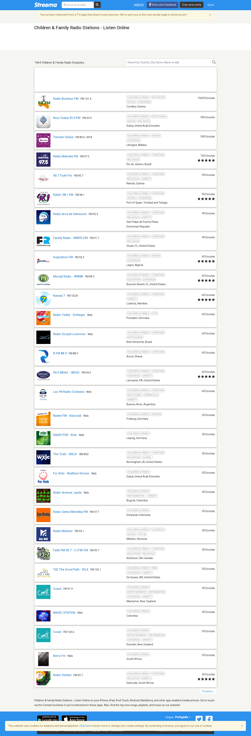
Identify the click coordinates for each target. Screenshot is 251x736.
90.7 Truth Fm (62, 175)
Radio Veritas (62, 675)
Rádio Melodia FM (65, 156)
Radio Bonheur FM (66, 98)
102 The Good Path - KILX (70, 569)
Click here (85, 725)
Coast (57, 588)
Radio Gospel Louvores (69, 334)
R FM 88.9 (60, 353)
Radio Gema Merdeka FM (70, 512)
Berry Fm (59, 656)
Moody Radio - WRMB (68, 276)
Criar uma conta (191, 4)
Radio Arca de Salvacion (70, 214)
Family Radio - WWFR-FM (70, 238)
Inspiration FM (63, 257)
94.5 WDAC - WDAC (66, 372)
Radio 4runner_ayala (67, 492)
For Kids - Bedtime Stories (71, 473)
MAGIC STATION (64, 612)
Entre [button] (211, 4)
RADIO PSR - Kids (65, 435)
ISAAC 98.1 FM (63, 195)
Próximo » (208, 691)
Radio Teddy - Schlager (69, 315)
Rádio (139, 5)
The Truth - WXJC (65, 454)
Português (183, 717)
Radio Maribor (63, 531)
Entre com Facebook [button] (162, 4)
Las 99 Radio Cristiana (68, 392)
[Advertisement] (125, 91)
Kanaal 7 (59, 295)
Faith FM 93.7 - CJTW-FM (70, 550)
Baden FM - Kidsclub (67, 415)
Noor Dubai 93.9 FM (66, 118)
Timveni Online (63, 137)
